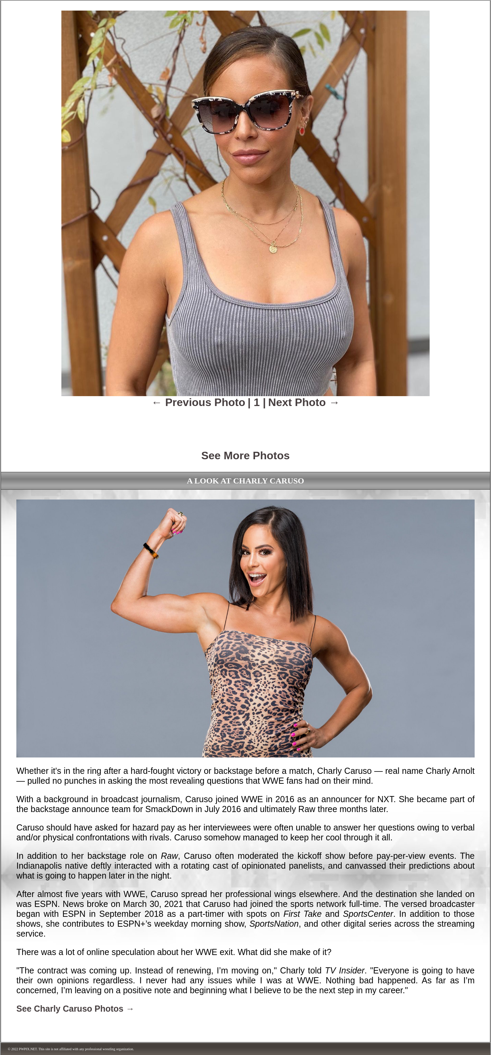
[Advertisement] (245, 424)
